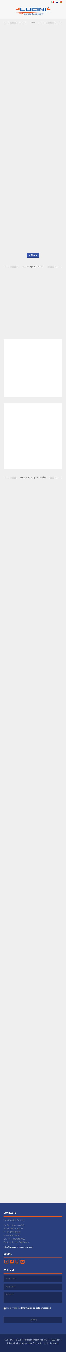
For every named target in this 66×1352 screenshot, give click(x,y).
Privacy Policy (13, 1343)
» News (33, 255)
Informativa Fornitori (31, 1343)
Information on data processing (36, 1308)
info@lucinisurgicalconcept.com (18, 1247)
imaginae (54, 1343)
